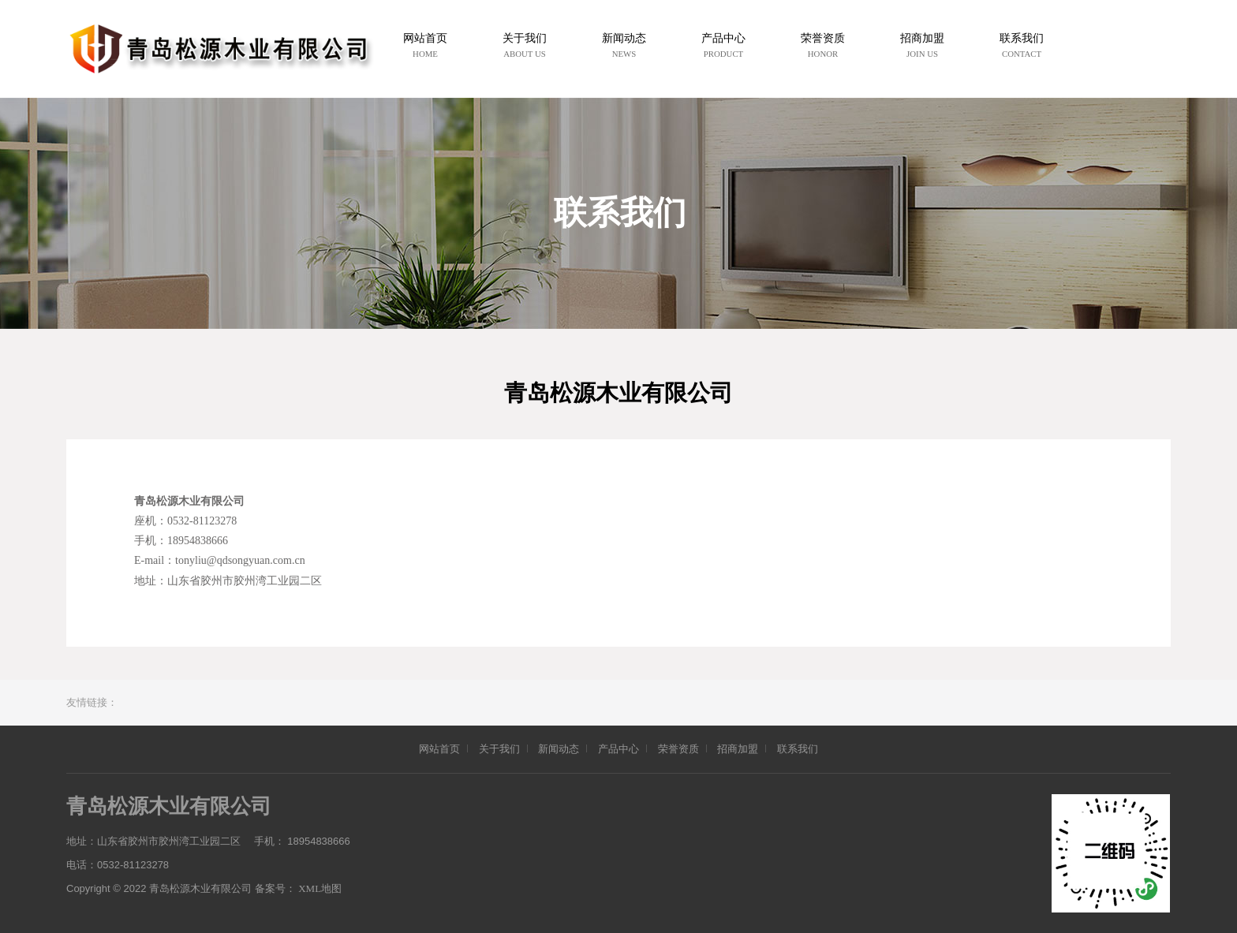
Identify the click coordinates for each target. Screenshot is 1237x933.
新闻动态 (558, 749)
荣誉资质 (678, 749)
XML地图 (320, 888)
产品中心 (618, 749)
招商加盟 (737, 749)
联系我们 (797, 749)
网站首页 (439, 749)
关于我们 (499, 749)
